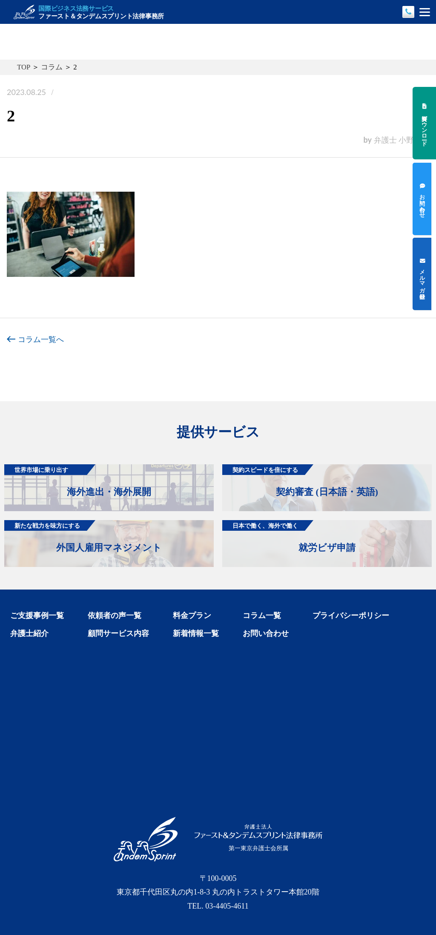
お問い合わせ (266, 633)
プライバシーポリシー (351, 615)
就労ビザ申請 (289, 536)
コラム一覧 (262, 615)
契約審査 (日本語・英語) (300, 480)
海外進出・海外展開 (77, 480)
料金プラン (192, 615)
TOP (23, 67)
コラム (52, 67)
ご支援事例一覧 (37, 615)
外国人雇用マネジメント (83, 536)
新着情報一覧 (196, 633)
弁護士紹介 (29, 633)
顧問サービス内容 (118, 633)
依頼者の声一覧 (114, 615)
